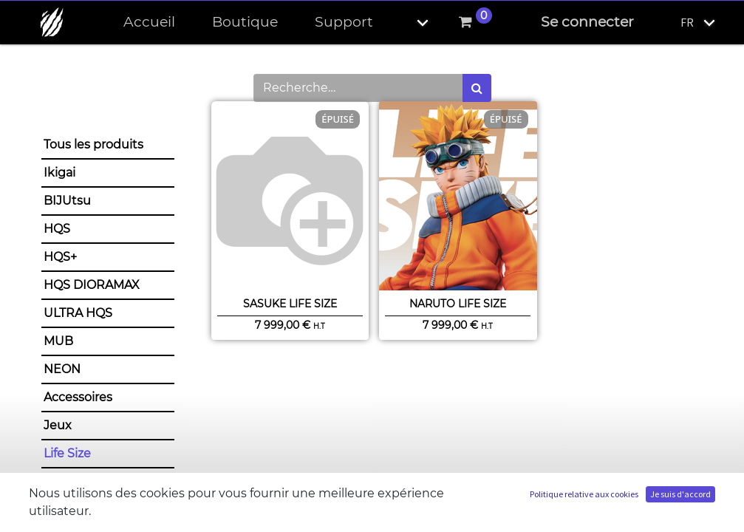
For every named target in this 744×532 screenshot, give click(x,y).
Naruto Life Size (457, 303)
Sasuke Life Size (290, 303)
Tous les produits (93, 144)
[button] (410, 22)
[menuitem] (149, 22)
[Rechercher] (477, 88)
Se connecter (587, 21)
